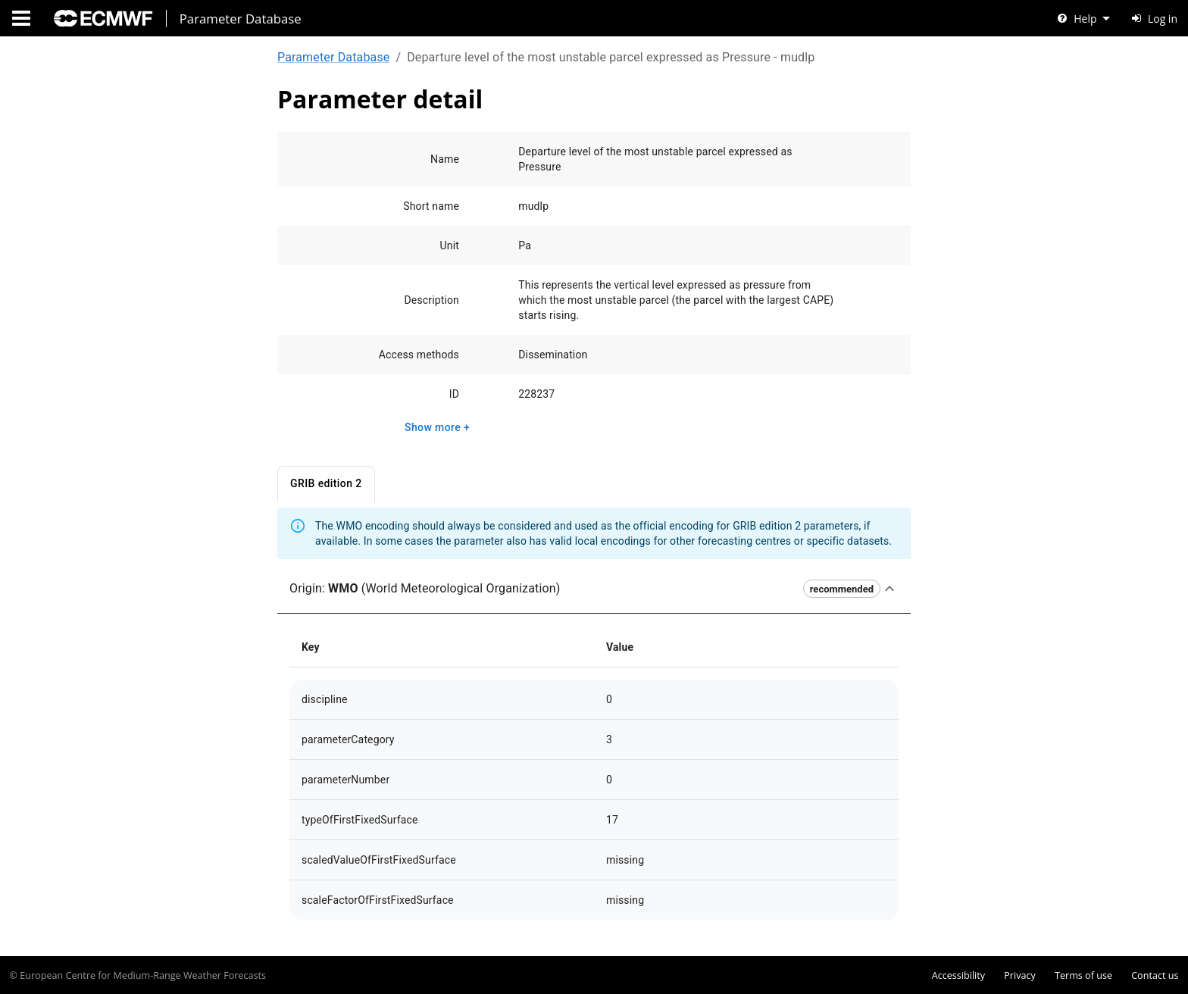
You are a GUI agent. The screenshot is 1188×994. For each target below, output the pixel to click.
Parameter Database (333, 57)
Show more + (437, 428)
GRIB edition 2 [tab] (326, 484)
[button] (594, 589)
